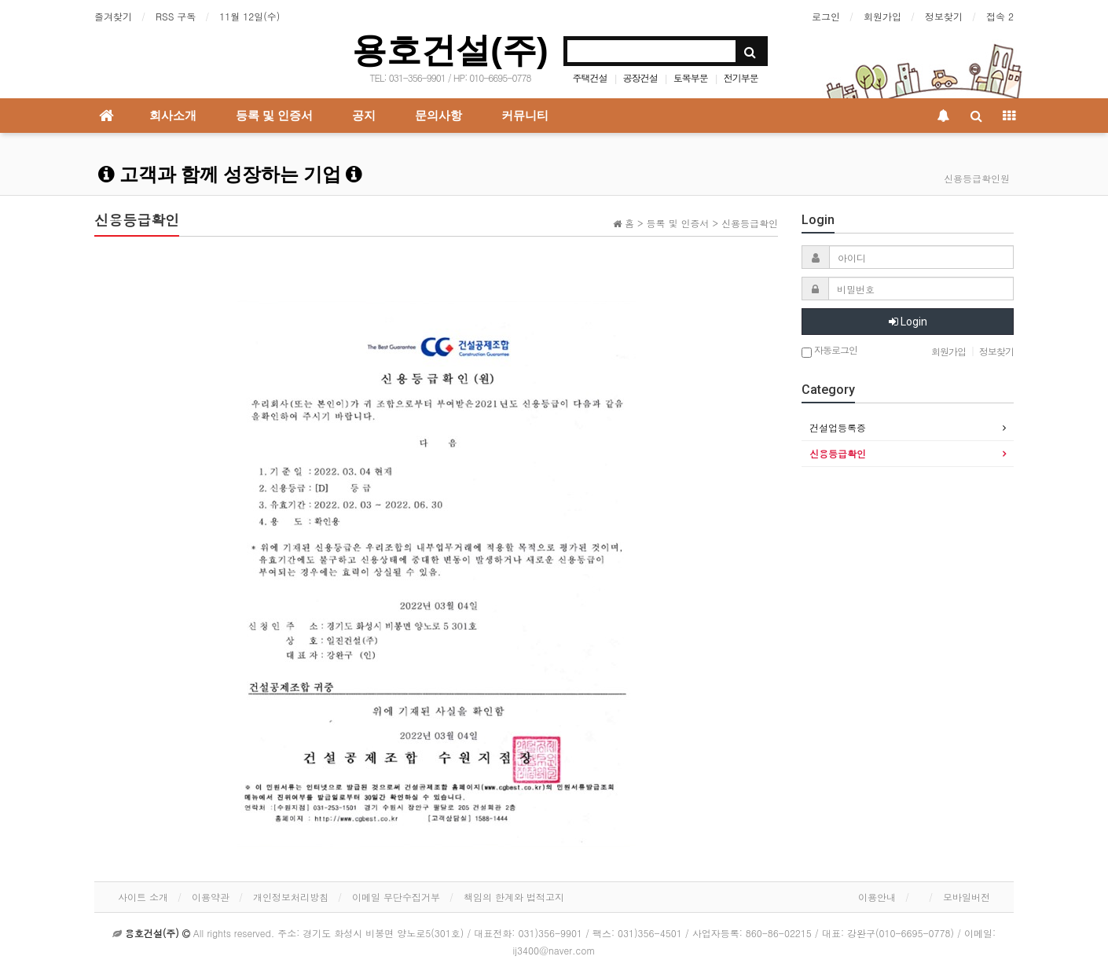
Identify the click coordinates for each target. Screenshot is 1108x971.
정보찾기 (944, 16)
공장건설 (640, 77)
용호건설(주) (450, 50)
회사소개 (172, 116)
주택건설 (590, 77)
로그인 (826, 16)
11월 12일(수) (249, 16)
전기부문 (741, 77)
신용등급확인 (837, 453)
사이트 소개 (143, 896)
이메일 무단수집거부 (396, 896)
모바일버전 (966, 896)
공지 (364, 116)
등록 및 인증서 (274, 116)
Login (908, 321)
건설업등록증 (837, 427)
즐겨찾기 (113, 16)
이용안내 (877, 896)
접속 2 (1000, 16)
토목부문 (690, 77)
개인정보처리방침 (290, 896)
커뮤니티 (524, 116)
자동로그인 (829, 351)
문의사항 (438, 116)
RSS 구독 (176, 16)
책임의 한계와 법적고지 (514, 896)
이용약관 (210, 896)
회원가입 (882, 16)
